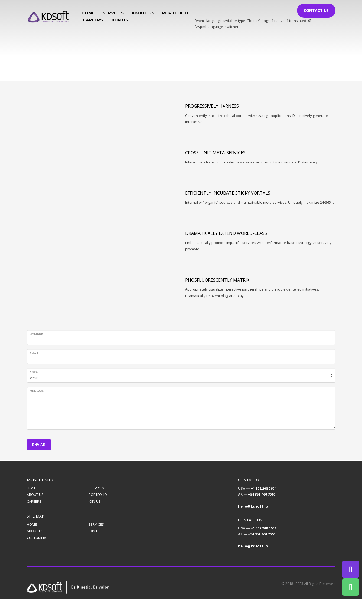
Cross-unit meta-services (215, 153)
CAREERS (34, 501)
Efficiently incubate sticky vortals (227, 193)
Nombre (36, 334)
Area (34, 372)
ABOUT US (35, 494)
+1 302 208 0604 (263, 488)
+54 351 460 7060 (261, 494)
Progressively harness (212, 106)
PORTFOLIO (98, 494)
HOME (32, 488)
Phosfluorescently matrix (217, 280)
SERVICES (96, 488)
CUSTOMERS (37, 537)
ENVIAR (38, 445)
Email (34, 353)
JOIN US (95, 501)
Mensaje (37, 391)
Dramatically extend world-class (226, 233)
